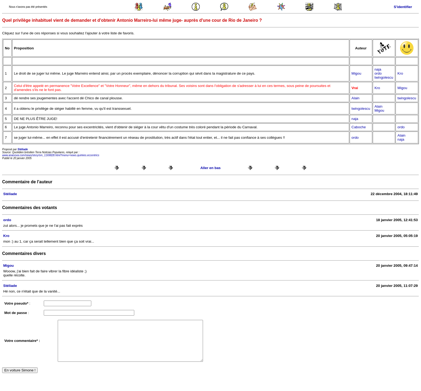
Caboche (358, 127)
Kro (400, 73)
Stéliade (22, 149)
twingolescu (384, 77)
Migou (356, 73)
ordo (378, 73)
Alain (355, 98)
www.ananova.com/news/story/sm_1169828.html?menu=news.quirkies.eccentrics (50, 155)
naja (378, 69)
